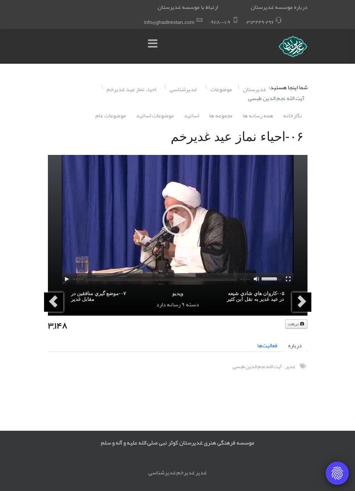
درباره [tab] (295, 345)
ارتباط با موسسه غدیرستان (188, 7)
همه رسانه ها (258, 115)
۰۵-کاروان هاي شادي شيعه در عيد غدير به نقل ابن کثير (255, 296)
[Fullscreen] (288, 279)
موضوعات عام (110, 115)
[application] (178, 220)
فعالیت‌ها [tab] (267, 345)
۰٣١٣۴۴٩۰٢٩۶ (259, 22)
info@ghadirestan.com (169, 22)
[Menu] (155, 46)
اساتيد (191, 115)
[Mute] (256, 279)
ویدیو (177, 293)
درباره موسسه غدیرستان (279, 7)
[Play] (67, 279)
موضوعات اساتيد (155, 115)
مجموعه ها (221, 115)
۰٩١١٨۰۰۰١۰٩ (219, 22)
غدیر (290, 366)
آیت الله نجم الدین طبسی (257, 366)
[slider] (162, 279)
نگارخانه (292, 115)
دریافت (296, 324)
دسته (192, 304)
